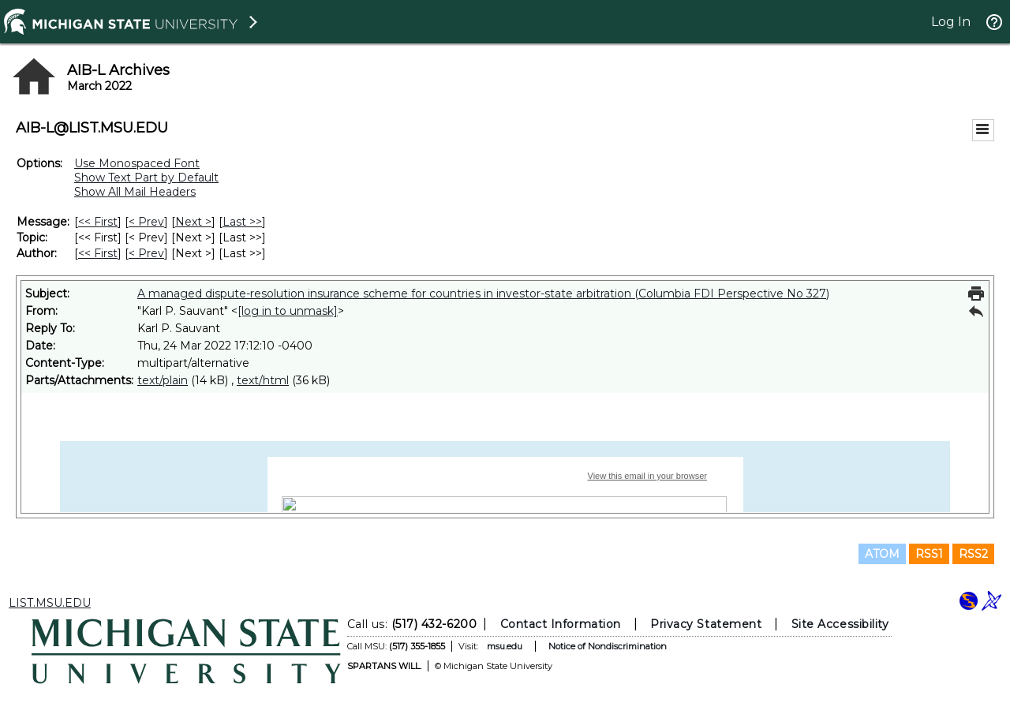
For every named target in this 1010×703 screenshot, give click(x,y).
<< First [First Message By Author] (98, 253)
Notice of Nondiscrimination (607, 646)
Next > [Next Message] (193, 222)
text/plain (162, 380)
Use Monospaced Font (137, 163)
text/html (263, 380)
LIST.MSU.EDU (50, 603)
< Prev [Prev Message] (146, 222)
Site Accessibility (840, 624)
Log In (951, 21)
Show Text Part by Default (146, 177)
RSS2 (973, 554)
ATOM (882, 554)
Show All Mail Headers (135, 192)
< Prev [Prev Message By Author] (146, 253)
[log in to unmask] (288, 311)
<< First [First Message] (98, 222)
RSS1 (929, 554)
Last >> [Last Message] (242, 222)
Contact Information (560, 624)
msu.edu (504, 646)
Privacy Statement (705, 624)
